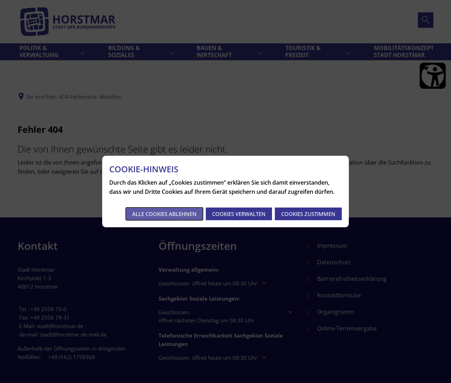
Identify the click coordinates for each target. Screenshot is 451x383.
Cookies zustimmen (308, 213)
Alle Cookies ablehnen (164, 213)
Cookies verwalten (239, 213)
